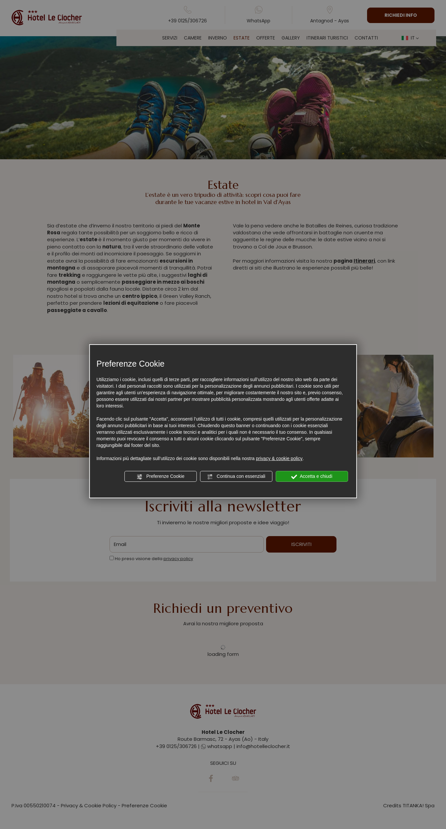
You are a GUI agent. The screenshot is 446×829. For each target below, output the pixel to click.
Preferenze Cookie (160, 476)
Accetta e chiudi (311, 476)
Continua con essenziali (236, 476)
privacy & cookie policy (279, 458)
